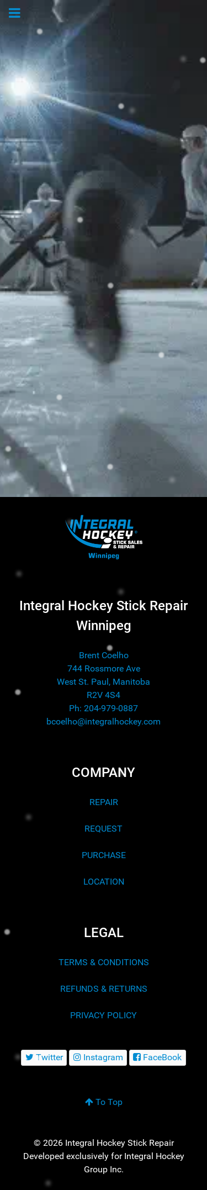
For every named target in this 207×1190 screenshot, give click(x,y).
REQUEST (103, 828)
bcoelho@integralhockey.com (103, 721)
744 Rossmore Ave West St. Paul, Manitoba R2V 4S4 (103, 681)
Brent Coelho (104, 655)
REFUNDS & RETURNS (103, 988)
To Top (104, 1102)
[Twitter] (44, 1058)
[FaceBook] (157, 1058)
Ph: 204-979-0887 (103, 708)
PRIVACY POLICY (103, 1015)
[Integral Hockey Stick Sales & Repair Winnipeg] (103, 536)
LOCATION (103, 881)
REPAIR (103, 802)
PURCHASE (104, 855)
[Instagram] (98, 1058)
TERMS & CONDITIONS (104, 962)
